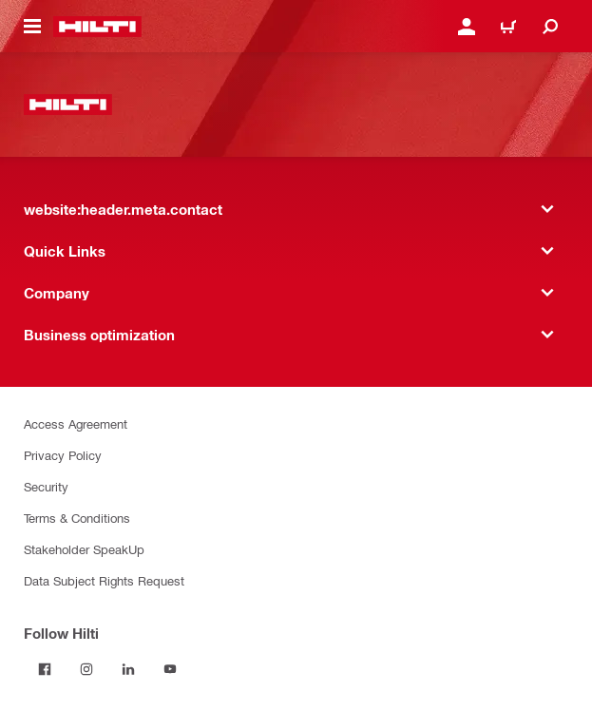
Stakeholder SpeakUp (84, 549)
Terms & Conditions (77, 517)
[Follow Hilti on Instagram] (86, 669)
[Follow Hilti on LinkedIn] (128, 669)
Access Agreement (75, 423)
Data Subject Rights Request (104, 580)
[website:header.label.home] (97, 26)
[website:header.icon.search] (550, 27)
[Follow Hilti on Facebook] (45, 669)
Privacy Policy (63, 455)
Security (46, 486)
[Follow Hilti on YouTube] (170, 669)
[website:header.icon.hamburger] (32, 27)
